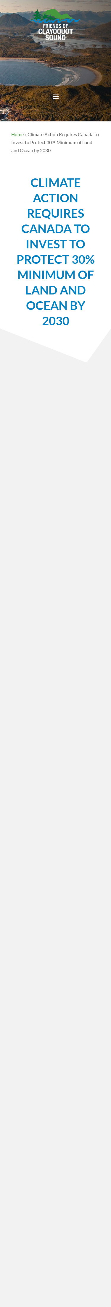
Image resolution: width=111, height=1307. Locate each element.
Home (17, 134)
